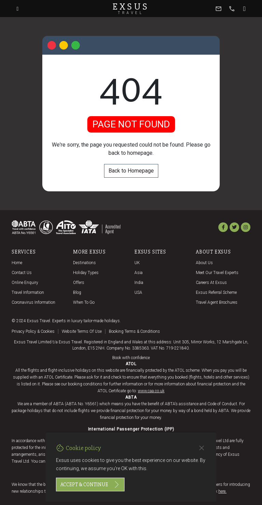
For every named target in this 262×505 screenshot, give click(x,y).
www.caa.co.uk (151, 390)
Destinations (84, 262)
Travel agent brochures (216, 302)
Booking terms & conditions (134, 331)
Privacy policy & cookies (33, 331)
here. (222, 491)
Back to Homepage (131, 170)
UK (137, 262)
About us (204, 262)
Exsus (131, 8)
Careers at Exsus (211, 282)
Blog (77, 292)
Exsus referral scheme (216, 292)
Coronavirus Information (33, 302)
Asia (138, 272)
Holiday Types (86, 272)
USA (138, 292)
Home (17, 262)
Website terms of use (82, 331)
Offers (78, 282)
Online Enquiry (25, 282)
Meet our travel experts (217, 272)
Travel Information (28, 292)
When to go (83, 302)
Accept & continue (90, 484)
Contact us (22, 272)
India (138, 282)
